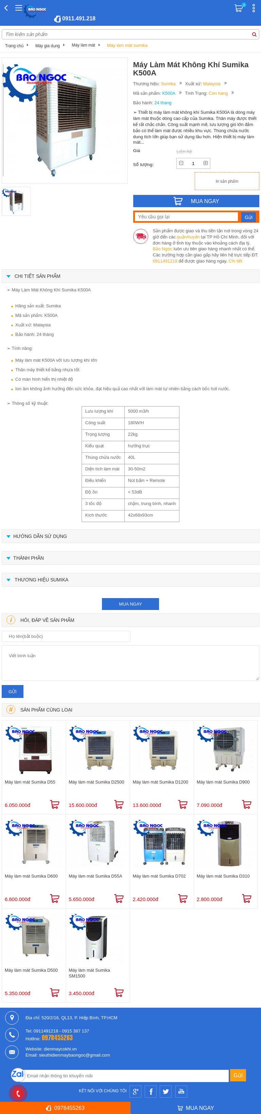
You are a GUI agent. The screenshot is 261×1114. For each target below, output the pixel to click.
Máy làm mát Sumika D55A (95, 876)
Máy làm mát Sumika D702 (159, 876)
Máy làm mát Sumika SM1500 (89, 973)
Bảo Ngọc (163, 248)
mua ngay (130, 604)
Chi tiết (235, 261)
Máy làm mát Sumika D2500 (96, 782)
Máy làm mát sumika (127, 45)
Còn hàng (218, 93)
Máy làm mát (83, 45)
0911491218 (165, 261)
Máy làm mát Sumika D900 (223, 782)
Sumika (168, 83)
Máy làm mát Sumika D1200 (160, 782)
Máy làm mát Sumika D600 (31, 876)
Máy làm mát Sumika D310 (223, 876)
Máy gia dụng (47, 45)
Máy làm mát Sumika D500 (31, 970)
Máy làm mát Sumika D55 (30, 782)
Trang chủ (14, 45)
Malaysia (212, 83)
